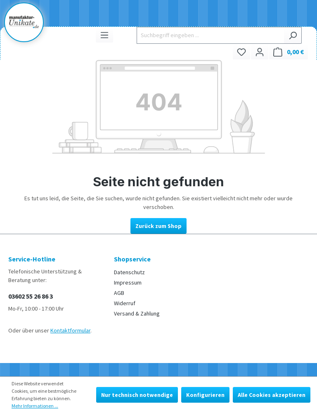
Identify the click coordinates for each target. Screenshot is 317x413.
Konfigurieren (205, 395)
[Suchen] (293, 35)
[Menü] (104, 35)
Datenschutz (129, 272)
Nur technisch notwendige (137, 395)
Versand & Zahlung (137, 313)
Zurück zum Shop (158, 226)
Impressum (128, 282)
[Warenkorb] (288, 52)
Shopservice (132, 259)
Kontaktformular (70, 330)
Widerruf (124, 303)
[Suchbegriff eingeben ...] (210, 35)
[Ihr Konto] (260, 52)
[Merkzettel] (241, 52)
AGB (119, 293)
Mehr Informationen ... (35, 406)
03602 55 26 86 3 (30, 296)
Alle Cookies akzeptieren (271, 395)
